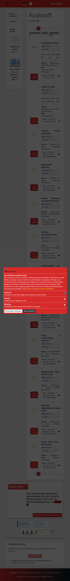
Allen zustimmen (29, 311)
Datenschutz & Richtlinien (45, 289)
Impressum (30, 289)
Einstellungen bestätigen (13, 311)
